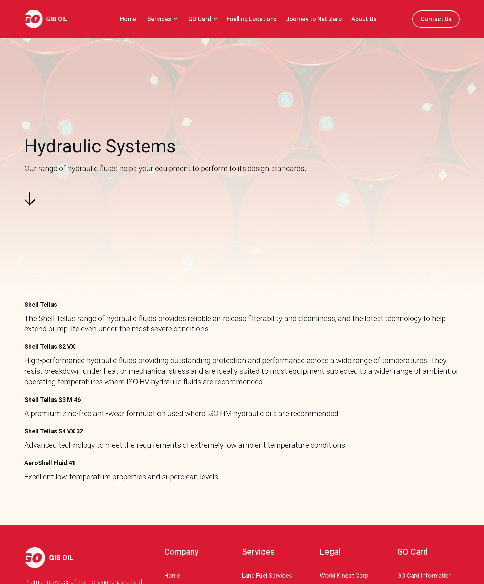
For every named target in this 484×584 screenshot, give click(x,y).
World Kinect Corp (344, 575)
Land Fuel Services (267, 575)
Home (128, 18)
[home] (45, 19)
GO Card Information (424, 575)
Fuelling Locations (252, 18)
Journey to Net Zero (314, 18)
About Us (363, 18)
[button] (161, 19)
